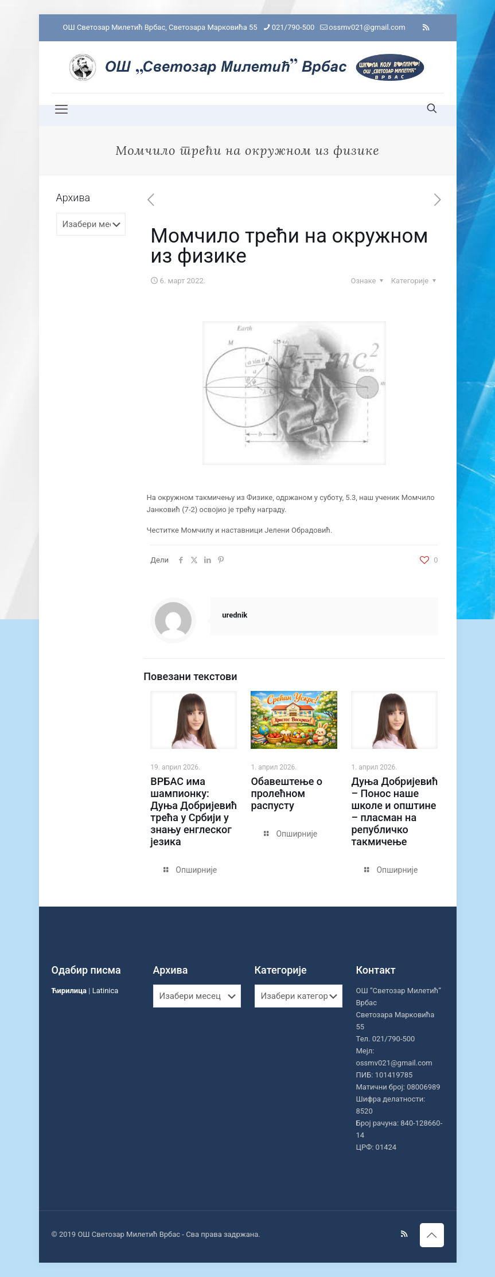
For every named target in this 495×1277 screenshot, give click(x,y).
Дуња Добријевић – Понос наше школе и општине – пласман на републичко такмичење (394, 811)
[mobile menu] (61, 109)
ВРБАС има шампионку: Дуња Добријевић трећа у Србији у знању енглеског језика (193, 811)
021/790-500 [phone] (293, 27)
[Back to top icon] (432, 1235)
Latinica (105, 990)
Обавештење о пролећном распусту (286, 793)
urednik (234, 615)
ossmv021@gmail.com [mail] (367, 27)
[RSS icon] (426, 27)
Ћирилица (69, 990)
